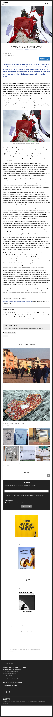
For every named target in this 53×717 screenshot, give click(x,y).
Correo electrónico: (9, 489)
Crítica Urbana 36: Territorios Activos (20, 637)
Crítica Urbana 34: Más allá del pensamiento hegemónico (25, 649)
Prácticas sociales (29, 339)
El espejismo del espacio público (13, 464)
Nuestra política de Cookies (10, 685)
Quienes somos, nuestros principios (12, 669)
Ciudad (20, 339)
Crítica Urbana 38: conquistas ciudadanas (21, 625)
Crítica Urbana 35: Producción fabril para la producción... (26, 643)
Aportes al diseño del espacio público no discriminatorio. (17, 301)
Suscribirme (26, 506)
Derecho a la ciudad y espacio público (15, 386)
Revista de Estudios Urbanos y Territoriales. (14, 667)
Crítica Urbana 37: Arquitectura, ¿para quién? (22, 631)
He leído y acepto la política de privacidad (16, 503)
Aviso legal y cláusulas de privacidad (12, 682)
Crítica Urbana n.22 (10, 332)
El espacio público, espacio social (13, 423)
